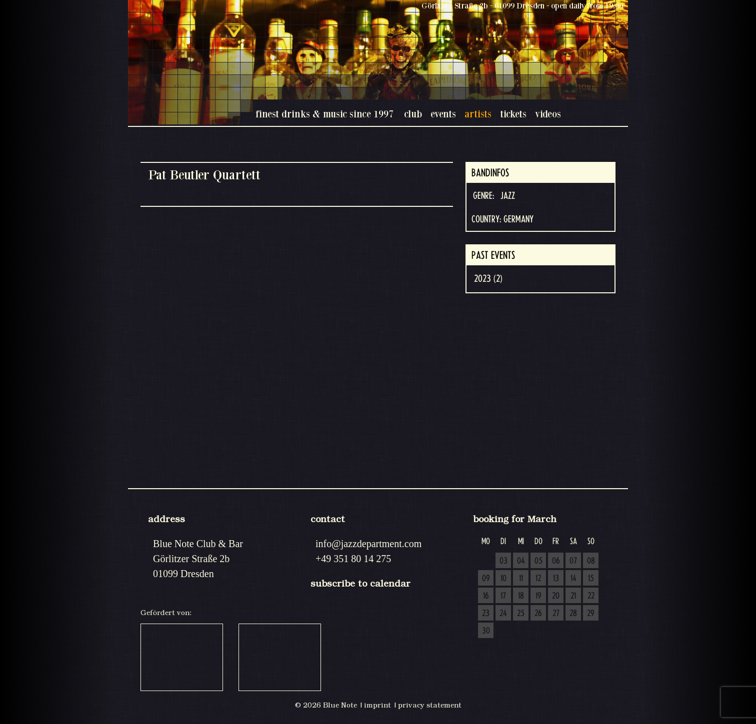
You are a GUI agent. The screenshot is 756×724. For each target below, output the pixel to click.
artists (478, 113)
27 (556, 613)
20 (556, 596)
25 (520, 613)
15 (591, 578)
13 (556, 578)
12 (538, 578)
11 (521, 578)
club (413, 113)
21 (573, 596)
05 (538, 561)
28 (573, 613)
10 (503, 578)
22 (591, 596)
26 (538, 613)
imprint (377, 705)
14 (573, 578)
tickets (513, 113)
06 (556, 561)
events (443, 113)
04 (521, 561)
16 (486, 596)
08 (591, 561)
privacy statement (430, 705)
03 (504, 561)
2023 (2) (488, 279)
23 (486, 613)
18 (521, 596)
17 (503, 596)
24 (503, 613)
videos (548, 113)
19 (539, 596)
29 (590, 613)
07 (573, 561)
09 (486, 578)
